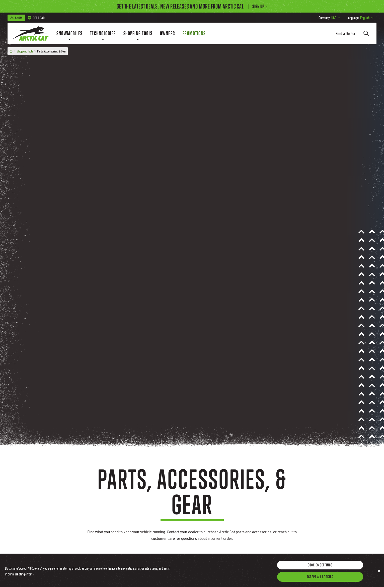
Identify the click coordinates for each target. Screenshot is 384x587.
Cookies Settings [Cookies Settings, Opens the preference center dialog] (320, 571)
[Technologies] (103, 33)
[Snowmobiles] (69, 33)
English (360, 17)
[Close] (379, 577)
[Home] (11, 51)
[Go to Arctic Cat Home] (31, 33)
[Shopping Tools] (138, 33)
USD (329, 17)
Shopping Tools (25, 51)
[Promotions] (194, 33)
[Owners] (167, 33)
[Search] (366, 33)
